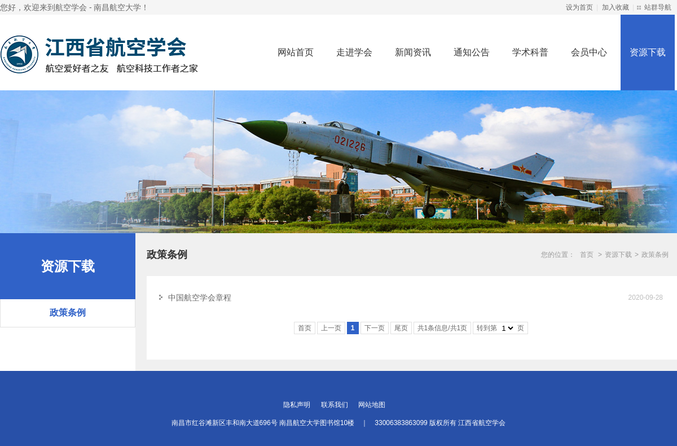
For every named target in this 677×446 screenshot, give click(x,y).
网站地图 (371, 405)
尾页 (401, 328)
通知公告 (472, 52)
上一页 (331, 328)
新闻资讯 (413, 52)
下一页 (374, 328)
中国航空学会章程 (199, 297)
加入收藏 (615, 7)
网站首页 (296, 52)
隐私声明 (296, 405)
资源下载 (648, 52)
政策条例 (68, 312)
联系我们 (334, 405)
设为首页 (579, 7)
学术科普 (530, 52)
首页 (587, 255)
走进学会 (354, 52)
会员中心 (589, 52)
